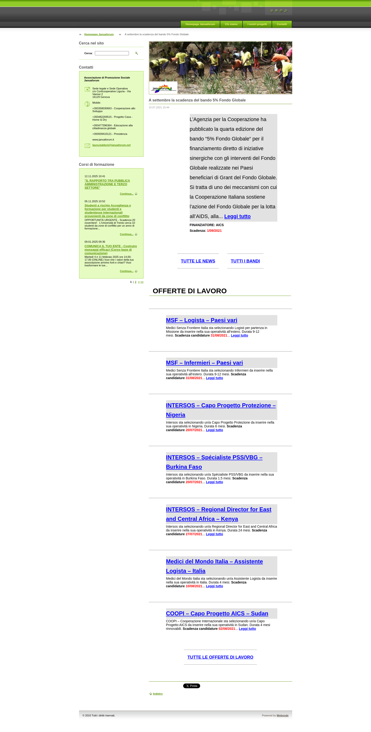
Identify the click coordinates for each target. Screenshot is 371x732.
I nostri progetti (257, 24)
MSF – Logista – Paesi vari (201, 320)
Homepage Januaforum (200, 24)
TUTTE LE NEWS (198, 261)
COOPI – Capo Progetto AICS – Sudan (217, 613)
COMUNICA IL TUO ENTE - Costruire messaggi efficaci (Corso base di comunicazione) (111, 249)
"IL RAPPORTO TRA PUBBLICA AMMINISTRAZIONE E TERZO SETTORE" (107, 184)
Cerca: (88, 53)
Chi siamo (231, 24)
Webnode (282, 715)
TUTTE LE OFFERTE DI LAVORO (220, 657)
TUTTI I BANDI (245, 261)
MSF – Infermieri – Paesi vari (204, 362)
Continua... (127, 193)
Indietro (158, 693)
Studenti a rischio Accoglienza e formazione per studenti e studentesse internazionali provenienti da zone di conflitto (108, 211)
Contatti (282, 24)
